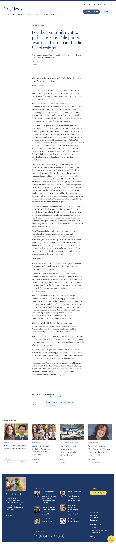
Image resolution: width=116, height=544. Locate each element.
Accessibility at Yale (95, 524)
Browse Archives (95, 513)
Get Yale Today (98, 493)
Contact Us (94, 520)
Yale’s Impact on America (24, 14)
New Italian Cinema (41, 14)
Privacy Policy (94, 527)
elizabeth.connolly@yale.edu (54, 400)
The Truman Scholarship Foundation (46, 209)
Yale (93, 537)
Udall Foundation (48, 276)
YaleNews (13, 9)
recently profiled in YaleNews (62, 360)
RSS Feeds (93, 515)
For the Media (94, 517)
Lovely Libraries (55, 14)
